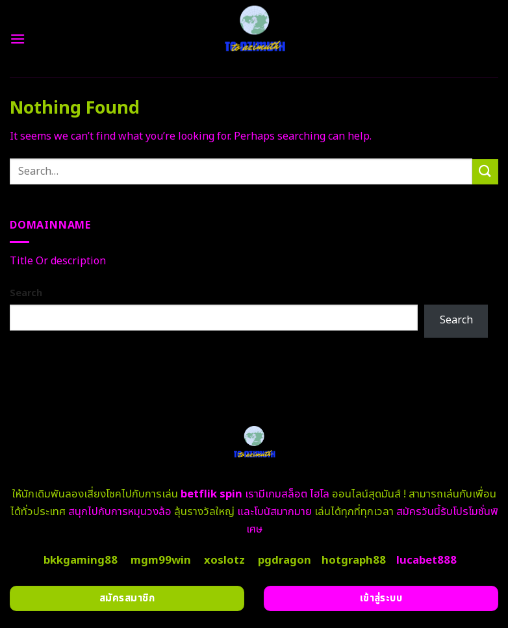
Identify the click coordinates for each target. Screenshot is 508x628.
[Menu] (17, 39)
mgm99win (161, 560)
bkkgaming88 (81, 560)
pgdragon (284, 560)
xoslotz (224, 560)
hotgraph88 (354, 560)
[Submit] (485, 171)
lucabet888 (426, 560)
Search (26, 293)
